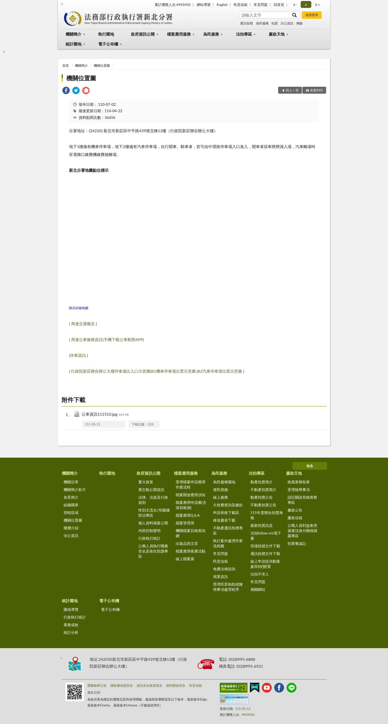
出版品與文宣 (187, 543)
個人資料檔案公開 (153, 523)
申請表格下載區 (226, 512)
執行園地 (106, 34)
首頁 (65, 65)
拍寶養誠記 (297, 543)
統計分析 (71, 632)
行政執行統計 (149, 538)
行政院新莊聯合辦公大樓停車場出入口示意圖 (110, 371)
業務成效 (71, 624)
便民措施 (220, 489)
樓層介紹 (71, 528)
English (222, 4)
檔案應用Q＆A (188, 515)
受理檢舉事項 (299, 489)
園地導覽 (71, 609)
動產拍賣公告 (261, 497)
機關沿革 (71, 482)
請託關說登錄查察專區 (302, 500)
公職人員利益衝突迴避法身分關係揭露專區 (302, 530)
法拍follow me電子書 (265, 535)
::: (62, 4)
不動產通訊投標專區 (228, 530)
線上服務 (220, 497)
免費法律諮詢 (224, 569)
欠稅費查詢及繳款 (228, 505)
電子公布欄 (108, 44)
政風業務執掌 (299, 482)
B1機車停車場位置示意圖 (173, 371)
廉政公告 (295, 510)
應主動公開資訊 (151, 489)
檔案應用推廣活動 (190, 551)
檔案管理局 (185, 523)
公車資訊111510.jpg (105, 414)
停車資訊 (78, 355)
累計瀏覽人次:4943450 (173, 4)
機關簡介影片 (75, 489)
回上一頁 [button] (292, 90)
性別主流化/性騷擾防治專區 (154, 512)
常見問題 (260, 4)
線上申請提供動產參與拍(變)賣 (265, 564)
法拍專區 (244, 34)
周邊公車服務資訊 (87, 339)
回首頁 (279, 4)
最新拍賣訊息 (261, 525)
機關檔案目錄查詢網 (190, 533)
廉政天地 (277, 34)
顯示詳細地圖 (78, 308)
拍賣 (274, 23)
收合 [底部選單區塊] (310, 466)
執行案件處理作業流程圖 (228, 543)
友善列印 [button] (316, 90)
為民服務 (262, 23)
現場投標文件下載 (265, 546)
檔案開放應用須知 (190, 494)
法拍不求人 (259, 574)
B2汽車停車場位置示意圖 (220, 371)
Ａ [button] (306, 4)
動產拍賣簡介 (261, 482)
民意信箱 (240, 4)
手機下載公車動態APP (123, 339)
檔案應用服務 (179, 34)
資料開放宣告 (175, 685)
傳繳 (299, 23)
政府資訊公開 (143, 34)
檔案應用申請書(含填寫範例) (191, 505)
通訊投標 (246, 23)
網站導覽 (204, 4)
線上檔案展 (185, 558)
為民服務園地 (224, 482)
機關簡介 (73, 34)
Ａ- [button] (294, 4)
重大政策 (145, 482)
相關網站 (257, 589)
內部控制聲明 (149, 530)
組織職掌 (71, 505)
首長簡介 (71, 497)
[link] (66, 91)
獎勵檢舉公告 (97, 685)
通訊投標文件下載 (265, 553)
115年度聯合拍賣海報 (266, 515)
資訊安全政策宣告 (149, 685)
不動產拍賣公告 (263, 505)
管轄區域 (71, 512)
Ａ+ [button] (317, 4)
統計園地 (73, 44)
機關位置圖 (102, 65)
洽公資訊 (287, 23)
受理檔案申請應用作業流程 (190, 484)
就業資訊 (220, 576)
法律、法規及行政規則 (153, 500)
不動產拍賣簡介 (263, 489)
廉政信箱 (295, 517)
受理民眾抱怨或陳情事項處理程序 (228, 587)
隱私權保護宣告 (121, 685)
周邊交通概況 (83, 323)
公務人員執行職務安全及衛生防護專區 (153, 551)
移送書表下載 (224, 520)
